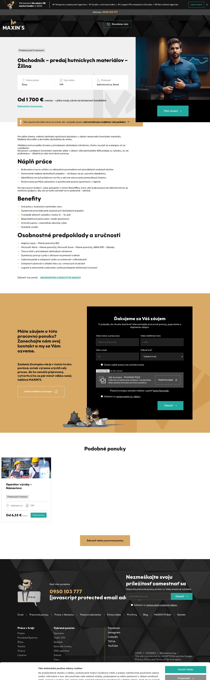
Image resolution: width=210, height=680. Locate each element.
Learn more (196, 4)
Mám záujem (173, 111)
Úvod (20, 614)
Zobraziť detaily (46, 674)
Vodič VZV (59, 637)
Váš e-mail (101, 350)
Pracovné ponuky (38, 614)
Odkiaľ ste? (146, 350)
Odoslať (170, 405)
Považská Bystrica (27, 637)
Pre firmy (132, 614)
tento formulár (161, 390)
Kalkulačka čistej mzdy (30, 106)
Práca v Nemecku (64, 614)
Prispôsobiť (186, 661)
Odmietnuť (185, 670)
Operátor (59, 633)
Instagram (114, 632)
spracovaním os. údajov (128, 396)
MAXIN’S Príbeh (162, 614)
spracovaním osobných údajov (161, 605)
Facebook (114, 628)
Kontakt (181, 614)
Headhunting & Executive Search (60, 277)
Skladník (58, 642)
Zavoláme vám (117, 24)
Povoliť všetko (185, 652)
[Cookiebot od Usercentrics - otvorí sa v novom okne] (19, 674)
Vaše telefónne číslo (151, 336)
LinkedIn (113, 636)
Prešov (21, 633)
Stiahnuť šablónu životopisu (41, 391)
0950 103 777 (110, 12)
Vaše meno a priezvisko (108, 336)
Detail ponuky (39, 515)
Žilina (20, 642)
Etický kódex (114, 614)
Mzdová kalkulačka (90, 614)
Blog (145, 614)
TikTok (111, 641)
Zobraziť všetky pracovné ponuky (105, 540)
